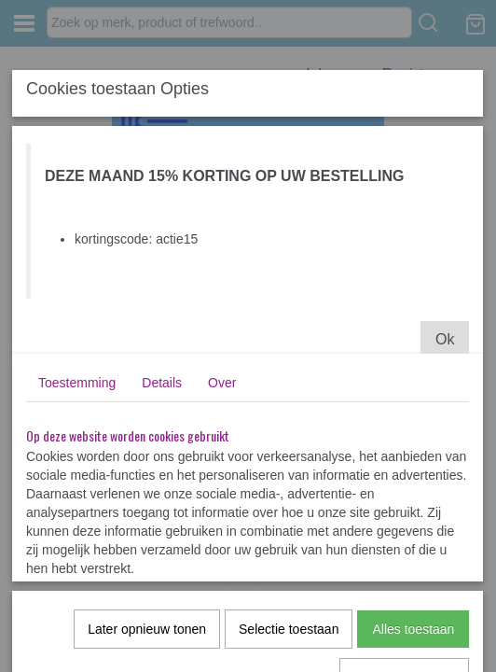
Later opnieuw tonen (147, 629)
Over (222, 382)
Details (162, 382)
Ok (444, 339)
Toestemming (77, 382)
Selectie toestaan (288, 629)
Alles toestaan (413, 629)
